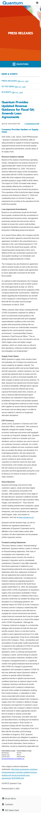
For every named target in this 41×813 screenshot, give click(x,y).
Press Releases (9, 80)
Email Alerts (10, 798)
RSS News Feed (12, 810)
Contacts (9, 804)
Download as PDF (31, 124)
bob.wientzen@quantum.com (9, 758)
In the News (8, 86)
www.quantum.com (26, 517)
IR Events (6, 92)
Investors (21, 64)
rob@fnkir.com (20, 758)
